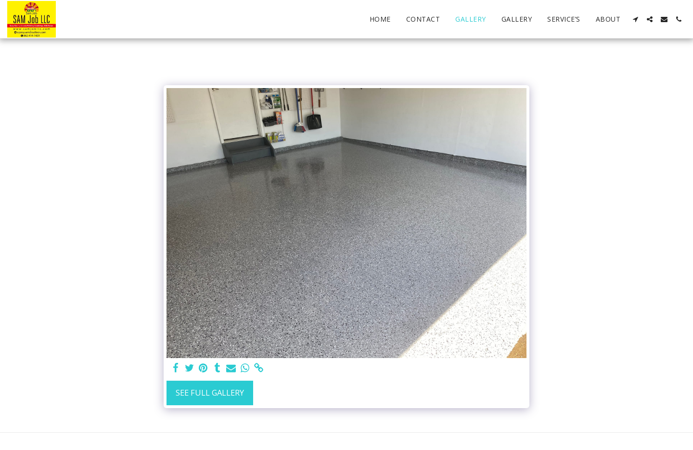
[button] (635, 19)
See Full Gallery (210, 392)
